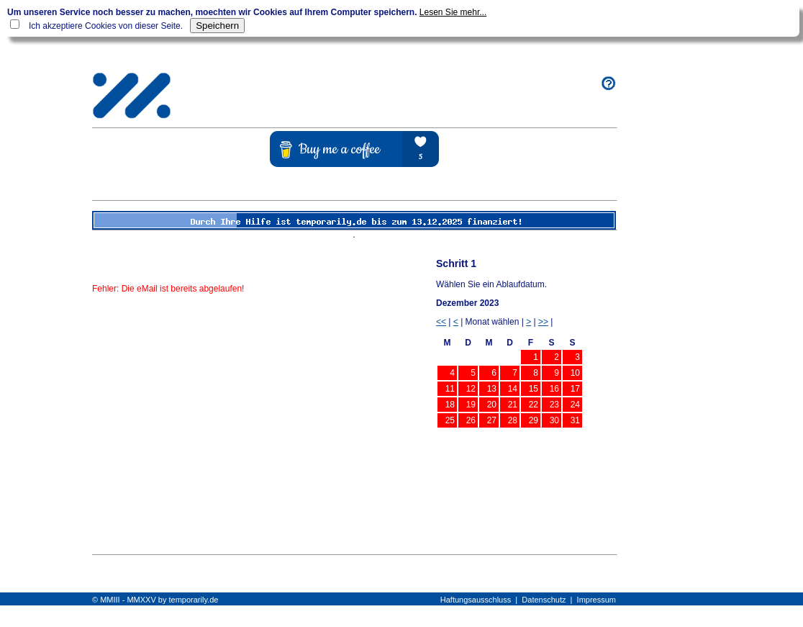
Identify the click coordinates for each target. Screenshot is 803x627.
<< (441, 322)
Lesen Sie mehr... (452, 12)
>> (543, 322)
